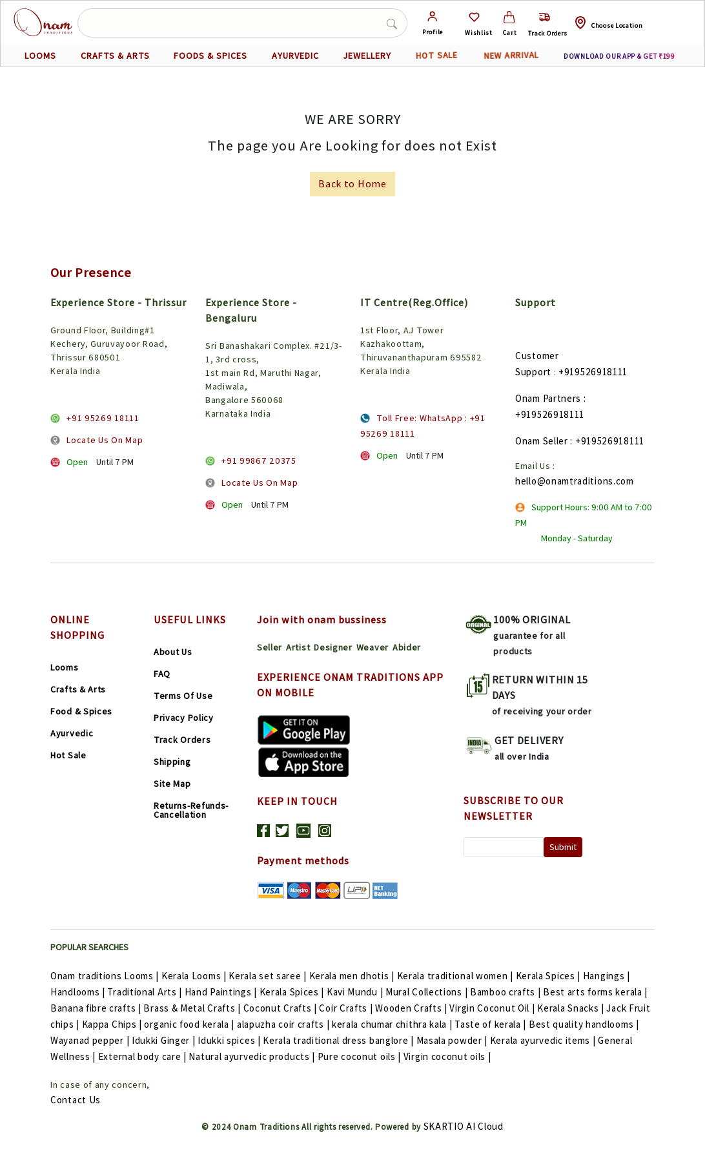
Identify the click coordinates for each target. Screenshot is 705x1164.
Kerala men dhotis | (353, 976)
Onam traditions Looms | (105, 976)
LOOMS (40, 55)
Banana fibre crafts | (96, 1008)
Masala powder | (453, 1040)
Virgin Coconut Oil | (493, 1008)
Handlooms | (78, 992)
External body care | (143, 1056)
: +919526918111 (607, 441)
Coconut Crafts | (281, 1008)
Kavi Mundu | (356, 992)
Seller (269, 647)
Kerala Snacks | (571, 1008)
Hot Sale (68, 755)
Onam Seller (541, 441)
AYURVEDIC (295, 55)
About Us (173, 651)
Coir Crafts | (347, 1008)
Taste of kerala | (492, 1024)
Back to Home (352, 184)
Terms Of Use (183, 695)
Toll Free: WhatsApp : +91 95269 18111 (422, 425)
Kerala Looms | (195, 976)
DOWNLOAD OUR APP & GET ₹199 (619, 56)
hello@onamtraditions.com (574, 481)
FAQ (162, 673)
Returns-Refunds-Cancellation (191, 810)
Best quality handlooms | (584, 1024)
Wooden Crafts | (412, 1008)
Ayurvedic (71, 733)
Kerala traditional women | (456, 976)
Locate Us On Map (104, 440)
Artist (298, 647)
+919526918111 (593, 372)
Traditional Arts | (145, 992)
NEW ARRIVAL (511, 55)
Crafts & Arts (78, 689)
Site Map (172, 783)
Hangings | (606, 976)
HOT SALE (437, 55)
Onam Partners (548, 398)
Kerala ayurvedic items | (544, 1040)
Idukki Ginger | (165, 1040)
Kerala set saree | (269, 976)
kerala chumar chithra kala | (393, 1024)
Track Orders (182, 739)
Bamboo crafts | (506, 992)
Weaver (372, 647)
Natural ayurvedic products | (253, 1056)
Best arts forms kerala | (595, 992)
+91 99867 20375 (258, 460)
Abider (407, 647)
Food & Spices (81, 711)
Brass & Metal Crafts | (193, 1008)
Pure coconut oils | (361, 1056)
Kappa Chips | (113, 1024)
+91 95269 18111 (102, 418)
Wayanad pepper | (91, 1040)
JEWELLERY (367, 55)
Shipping (172, 761)
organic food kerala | (190, 1024)
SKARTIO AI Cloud (464, 1126)
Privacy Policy (184, 717)
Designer (333, 647)
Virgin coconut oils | (447, 1056)
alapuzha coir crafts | (284, 1024)
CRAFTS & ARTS (115, 55)
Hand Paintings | (222, 992)
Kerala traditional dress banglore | (339, 1040)
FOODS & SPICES (210, 55)
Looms (64, 667)
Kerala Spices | (549, 976)
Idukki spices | (230, 1040)
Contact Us (75, 1100)
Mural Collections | (427, 992)
